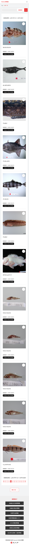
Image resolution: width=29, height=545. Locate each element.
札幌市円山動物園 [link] (14, 513)
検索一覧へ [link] (14, 490)
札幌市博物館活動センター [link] (14, 518)
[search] (9, 10)
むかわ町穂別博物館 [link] (14, 523)
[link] (4, 1)
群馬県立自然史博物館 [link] (14, 528)
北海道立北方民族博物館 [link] (14, 503)
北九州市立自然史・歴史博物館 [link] (14, 533)
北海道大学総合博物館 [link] (14, 508)
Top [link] (2, 5)
